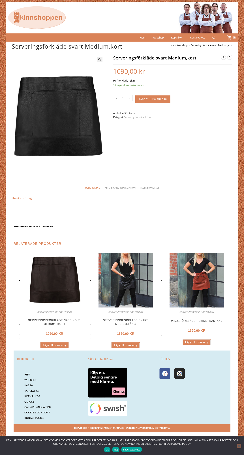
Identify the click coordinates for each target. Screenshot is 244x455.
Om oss (29, 401)
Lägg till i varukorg (153, 99)
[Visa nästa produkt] (229, 57)
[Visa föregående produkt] (223, 57)
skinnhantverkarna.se (109, 428)
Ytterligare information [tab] (120, 187)
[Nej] (239, 446)
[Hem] (172, 45)
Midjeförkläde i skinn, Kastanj (196, 320)
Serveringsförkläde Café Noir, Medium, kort (54, 322)
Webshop (158, 37)
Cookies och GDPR (37, 412)
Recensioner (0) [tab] (149, 187)
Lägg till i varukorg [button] (54, 345)
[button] (99, 59)
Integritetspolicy (131, 449)
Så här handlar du (37, 407)
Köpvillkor (177, 37)
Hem (142, 37)
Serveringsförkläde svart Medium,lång (125, 322)
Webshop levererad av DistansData (148, 428)
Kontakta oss (197, 37)
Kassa (28, 385)
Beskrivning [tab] (92, 187)
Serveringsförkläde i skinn (138, 117)
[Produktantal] (123, 98)
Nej (116, 449)
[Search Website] (214, 37)
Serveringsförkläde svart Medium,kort (211, 45)
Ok (107, 449)
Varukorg (31, 390)
